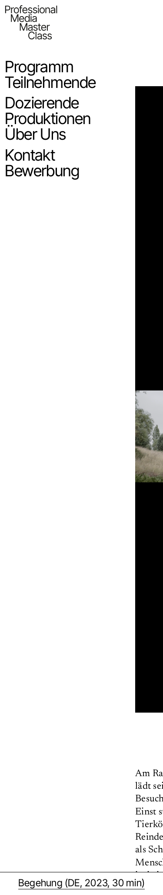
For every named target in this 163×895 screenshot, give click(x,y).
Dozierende (42, 103)
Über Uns (35, 134)
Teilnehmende (50, 82)
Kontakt (30, 155)
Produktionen (47, 118)
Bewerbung (42, 170)
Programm (39, 66)
